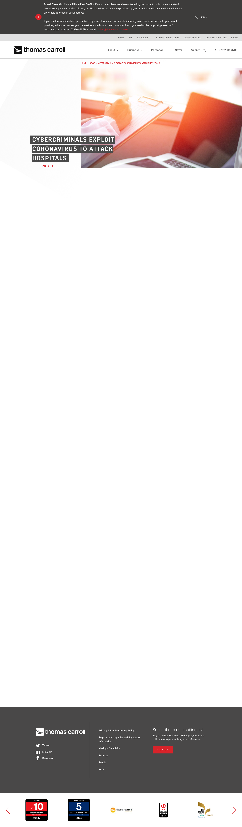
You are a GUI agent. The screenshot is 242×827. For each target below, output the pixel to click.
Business (133, 50)
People (102, 762)
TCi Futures (142, 37)
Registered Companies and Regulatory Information (119, 739)
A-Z (130, 37)
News (178, 50)
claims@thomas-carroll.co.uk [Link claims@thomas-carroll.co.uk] (113, 29)
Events (234, 37)
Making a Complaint (109, 748)
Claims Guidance (192, 37)
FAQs (101, 769)
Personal (157, 50)
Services (103, 755)
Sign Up (162, 749)
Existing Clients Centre (167, 37)
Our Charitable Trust (216, 37)
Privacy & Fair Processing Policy (116, 730)
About (111, 50)
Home (121, 37)
